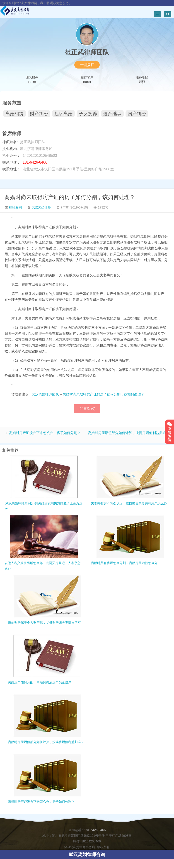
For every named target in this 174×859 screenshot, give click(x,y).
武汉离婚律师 (41, 207)
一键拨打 (87, 65)
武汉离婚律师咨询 (87, 854)
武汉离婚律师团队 (45, 394)
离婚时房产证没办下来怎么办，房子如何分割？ (44, 433)
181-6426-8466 (95, 830)
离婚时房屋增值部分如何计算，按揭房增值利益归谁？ (128, 433)
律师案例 (15, 207)
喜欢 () (87, 409)
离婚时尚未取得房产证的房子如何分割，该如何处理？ (70, 197)
